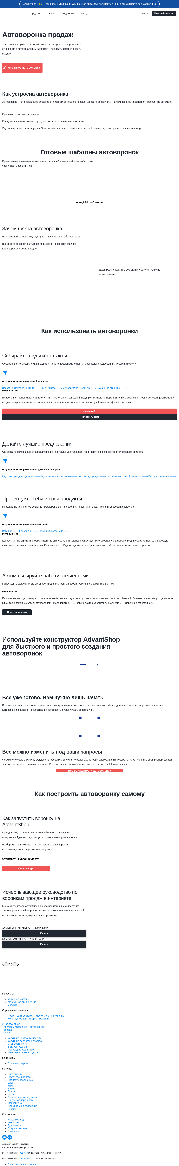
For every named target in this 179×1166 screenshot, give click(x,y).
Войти (145, 13)
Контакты (13, 1122)
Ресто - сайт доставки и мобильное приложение (36, 1015)
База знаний (15, 1074)
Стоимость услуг (17, 1043)
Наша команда (16, 1119)
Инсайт (12, 1108)
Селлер (12, 1004)
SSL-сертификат (17, 1046)
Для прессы (15, 1125)
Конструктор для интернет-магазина (29, 1018)
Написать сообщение (20, 1080)
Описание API (16, 1103)
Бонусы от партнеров (20, 1100)
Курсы (11, 1094)
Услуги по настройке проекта (25, 1038)
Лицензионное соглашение (23, 1164)
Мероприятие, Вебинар (80, 388)
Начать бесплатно (164, 13)
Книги (11, 1085)
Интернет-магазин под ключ (24, 1052)
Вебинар (10, 531)
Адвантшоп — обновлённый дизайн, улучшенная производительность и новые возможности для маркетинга (89, 4)
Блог (10, 1082)
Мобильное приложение (22, 1002)
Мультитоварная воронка (59, 476)
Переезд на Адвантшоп (21, 1049)
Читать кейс (89, 411)
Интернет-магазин (162, 476)
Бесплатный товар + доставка (127, 476)
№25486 (24, 1158)
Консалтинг (29, 531)
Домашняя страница (112, 388)
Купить (44, 933)
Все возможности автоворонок (89, 770)
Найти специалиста (19, 1077)
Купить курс (26, 868)
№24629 (24, 1153)
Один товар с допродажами (21, 476)
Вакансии (13, 1131)
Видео (11, 1088)
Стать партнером (18, 1063)
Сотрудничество (17, 1128)
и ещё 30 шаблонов (89, 202)
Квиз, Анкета (52, 388)
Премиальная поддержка (22, 1106)
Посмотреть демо (89, 417)
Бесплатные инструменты (23, 1097)
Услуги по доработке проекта (25, 1041)
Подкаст (12, 1091)
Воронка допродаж (92, 476)
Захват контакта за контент (21, 388)
